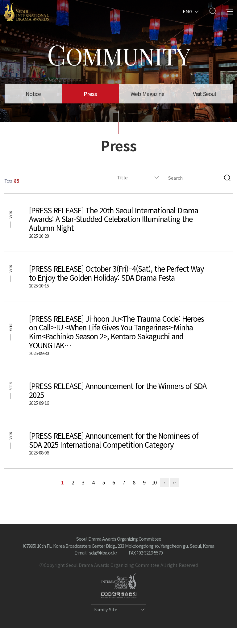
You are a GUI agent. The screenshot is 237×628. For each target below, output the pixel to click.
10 (154, 482)
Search (212, 11)
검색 (227, 178)
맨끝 (174, 482)
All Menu (229, 11)
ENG (187, 11)
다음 (164, 482)
